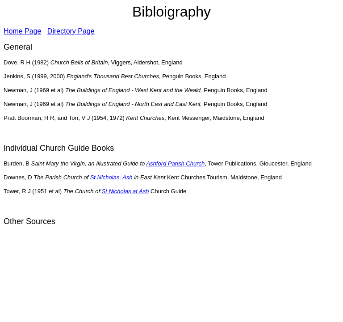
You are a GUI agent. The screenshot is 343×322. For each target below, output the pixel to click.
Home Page (23, 31)
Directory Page (71, 31)
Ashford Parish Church (175, 163)
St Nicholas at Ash (125, 191)
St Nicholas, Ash (111, 177)
